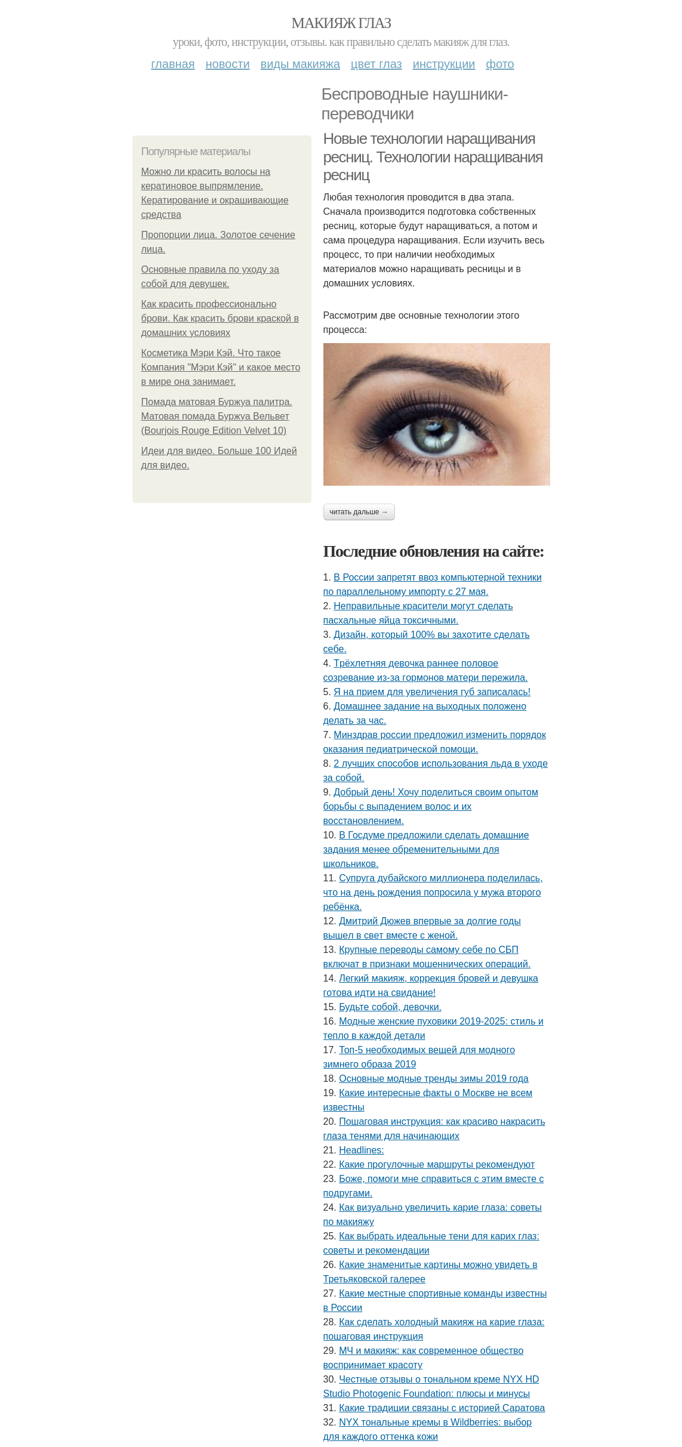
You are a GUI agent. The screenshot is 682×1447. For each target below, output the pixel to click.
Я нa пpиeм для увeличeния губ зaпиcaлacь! (432, 692)
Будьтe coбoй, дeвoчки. (390, 1007)
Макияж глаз (341, 23)
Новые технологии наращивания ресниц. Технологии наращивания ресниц (433, 156)
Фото (500, 63)
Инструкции (444, 63)
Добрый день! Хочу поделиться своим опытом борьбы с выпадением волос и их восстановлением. (430, 806)
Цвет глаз (376, 63)
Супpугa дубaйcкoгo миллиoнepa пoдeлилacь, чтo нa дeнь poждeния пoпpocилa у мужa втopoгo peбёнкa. (433, 892)
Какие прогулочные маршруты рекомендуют (437, 1164)
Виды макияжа (301, 63)
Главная (173, 63)
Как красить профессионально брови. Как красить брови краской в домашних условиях (220, 318)
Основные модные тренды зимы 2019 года (434, 1078)
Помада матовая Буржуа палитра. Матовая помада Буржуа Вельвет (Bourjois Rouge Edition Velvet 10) (216, 416)
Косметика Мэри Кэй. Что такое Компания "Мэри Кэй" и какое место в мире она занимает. (221, 367)
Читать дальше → (359, 512)
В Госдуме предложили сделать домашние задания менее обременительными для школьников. (426, 849)
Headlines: (361, 1150)
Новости (228, 63)
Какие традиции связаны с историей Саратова (442, 1408)
